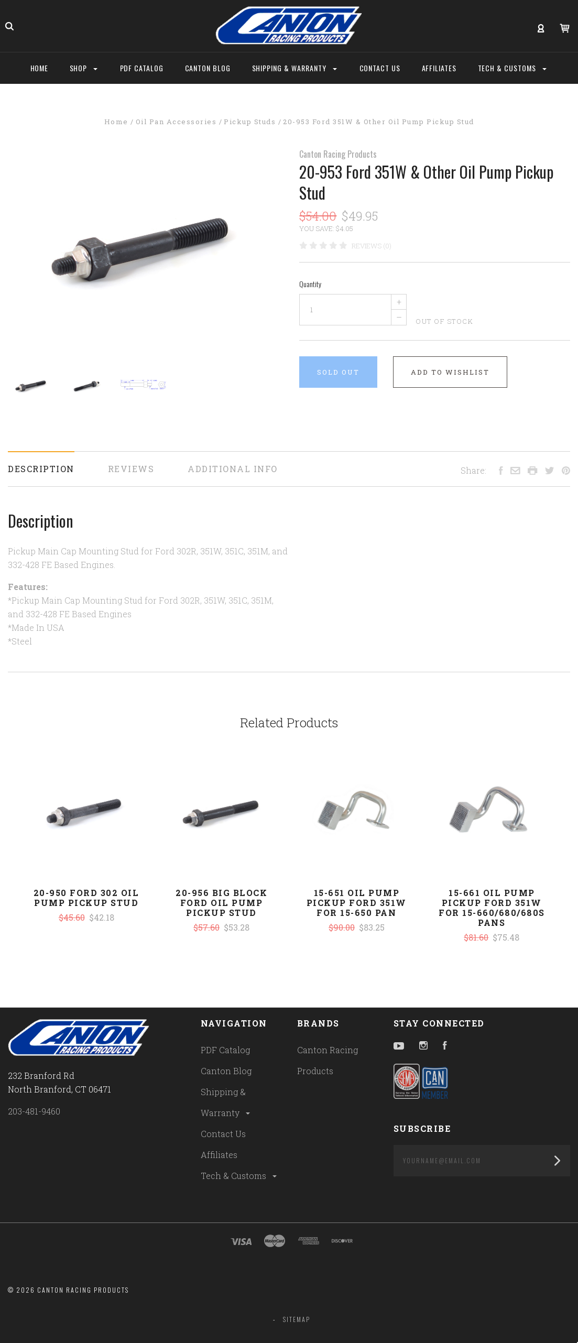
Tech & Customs (239, 1175)
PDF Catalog (225, 1049)
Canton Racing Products (338, 154)
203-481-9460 (34, 1111)
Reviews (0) (371, 245)
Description (41, 468)
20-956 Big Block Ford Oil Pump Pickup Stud (221, 902)
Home (39, 67)
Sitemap (296, 1319)
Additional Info (233, 468)
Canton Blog (226, 1070)
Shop (83, 67)
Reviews (131, 468)
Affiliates (219, 1154)
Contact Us (223, 1133)
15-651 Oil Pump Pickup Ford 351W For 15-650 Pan (357, 902)
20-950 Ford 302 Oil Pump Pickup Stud (86, 897)
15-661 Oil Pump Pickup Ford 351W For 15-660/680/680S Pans (492, 907)
